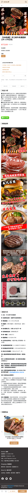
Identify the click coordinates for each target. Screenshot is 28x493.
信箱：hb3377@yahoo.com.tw (8, 458)
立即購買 (22, 491)
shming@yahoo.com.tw (16, 372)
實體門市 (18, 473)
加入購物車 (12, 491)
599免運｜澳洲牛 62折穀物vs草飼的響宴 (11, 65)
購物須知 (3, 467)
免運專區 (8, 473)
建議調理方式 (15, 467)
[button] (26, 432)
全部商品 (3, 473)
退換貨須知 (8, 467)
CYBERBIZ (10, 487)
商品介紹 (5, 86)
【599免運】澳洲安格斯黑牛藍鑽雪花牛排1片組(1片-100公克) (14, 437)
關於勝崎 (13, 473)
